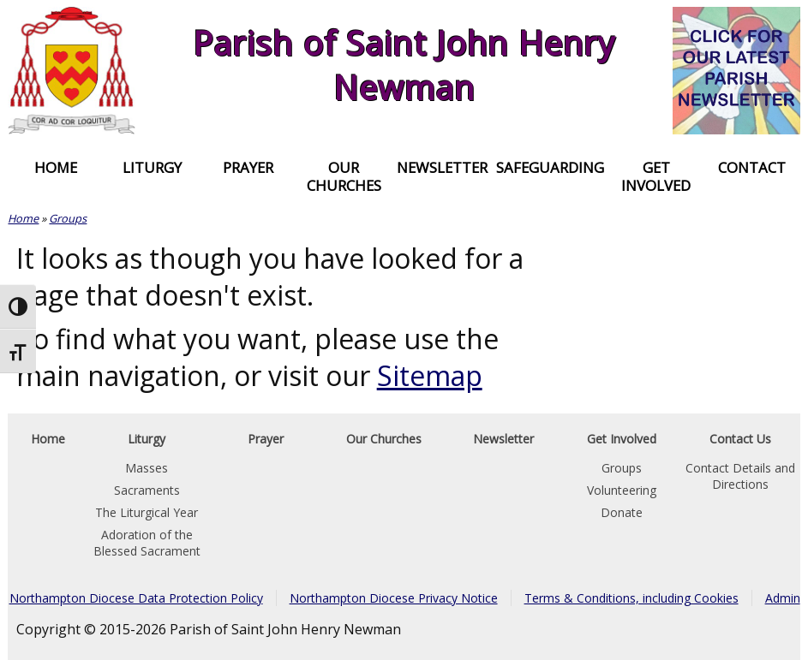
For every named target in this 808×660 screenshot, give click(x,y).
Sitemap (429, 375)
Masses (146, 468)
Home (55, 167)
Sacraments (147, 490)
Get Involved (656, 176)
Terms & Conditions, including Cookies (631, 598)
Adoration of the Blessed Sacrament (147, 542)
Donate (622, 512)
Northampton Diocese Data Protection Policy (136, 598)
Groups (68, 218)
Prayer (248, 167)
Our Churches (344, 176)
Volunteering (621, 490)
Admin (782, 598)
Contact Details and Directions (740, 476)
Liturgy (152, 167)
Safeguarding (550, 167)
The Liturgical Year (146, 512)
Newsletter (442, 167)
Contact (752, 167)
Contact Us (740, 439)
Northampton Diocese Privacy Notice (394, 598)
